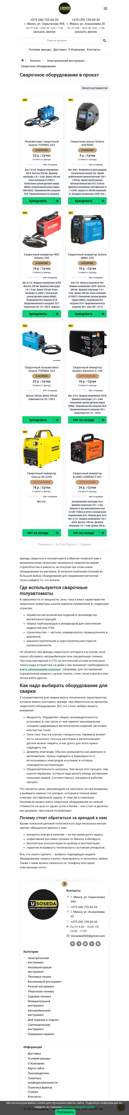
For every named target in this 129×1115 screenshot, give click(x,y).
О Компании (76, 49)
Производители (38, 1073)
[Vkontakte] (91, 943)
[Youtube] (98, 943)
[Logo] (65, 8)
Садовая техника (39, 996)
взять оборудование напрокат (40, 669)
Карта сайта (36, 1068)
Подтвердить (65, 1112)
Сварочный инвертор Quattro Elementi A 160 (87, 369)
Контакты (93, 49)
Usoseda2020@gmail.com (88, 936)
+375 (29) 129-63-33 (84, 921)
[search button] (104, 41)
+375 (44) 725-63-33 (84, 907)
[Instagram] (85, 943)
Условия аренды (40, 49)
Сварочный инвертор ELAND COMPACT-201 (87, 475)
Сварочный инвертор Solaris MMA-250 (87, 256)
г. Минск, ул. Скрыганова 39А (44, 23)
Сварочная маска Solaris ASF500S (87, 143)
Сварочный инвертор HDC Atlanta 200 (41, 256)
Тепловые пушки (39, 976)
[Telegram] (79, 943)
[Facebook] (72, 943)
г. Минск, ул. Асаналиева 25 (86, 23)
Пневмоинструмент (41, 1034)
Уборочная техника (41, 991)
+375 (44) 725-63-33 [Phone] (44, 19)
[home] (22, 61)
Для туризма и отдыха (43, 1019)
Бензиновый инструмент (45, 981)
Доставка (59, 49)
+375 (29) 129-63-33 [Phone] (86, 19)
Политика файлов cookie (78, 1107)
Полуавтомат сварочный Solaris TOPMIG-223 (42, 143)
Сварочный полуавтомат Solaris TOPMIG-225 (42, 369)
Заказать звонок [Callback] (44, 32)
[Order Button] (38, 201)
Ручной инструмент (41, 986)
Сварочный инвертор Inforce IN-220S (41, 475)
